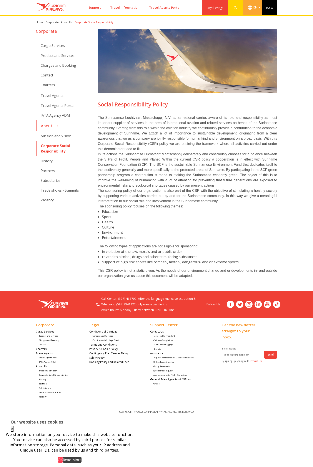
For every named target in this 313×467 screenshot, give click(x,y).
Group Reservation (162, 366)
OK (60, 459)
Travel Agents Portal (164, 7)
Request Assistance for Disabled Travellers (173, 357)
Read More (72, 459)
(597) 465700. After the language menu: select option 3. (157, 298)
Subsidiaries (50, 180)
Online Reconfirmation (164, 362)
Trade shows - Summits (60, 190)
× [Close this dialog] (12, 428)
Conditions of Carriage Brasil (106, 340)
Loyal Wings (214, 8)
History (47, 161)
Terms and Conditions (103, 344)
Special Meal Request (163, 370)
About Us (49, 125)
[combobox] (254, 7)
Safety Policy (97, 357)
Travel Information (125, 7)
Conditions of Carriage (103, 331)
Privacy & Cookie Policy (103, 349)
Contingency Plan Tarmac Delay (108, 353)
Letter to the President (164, 336)
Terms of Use (256, 361)
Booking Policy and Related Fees (109, 362)
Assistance (157, 353)
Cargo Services (53, 45)
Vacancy (47, 200)
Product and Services (58, 55)
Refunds (157, 349)
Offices (156, 383)
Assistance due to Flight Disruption (170, 375)
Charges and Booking (58, 65)
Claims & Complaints (163, 340)
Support (94, 7)
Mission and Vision (56, 136)
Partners (48, 170)
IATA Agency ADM (55, 115)
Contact (47, 75)
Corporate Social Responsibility (53, 375)
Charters (48, 85)
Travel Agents (52, 95)
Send (271, 354)
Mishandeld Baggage (163, 344)
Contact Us (157, 331)
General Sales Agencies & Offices (170, 379)
